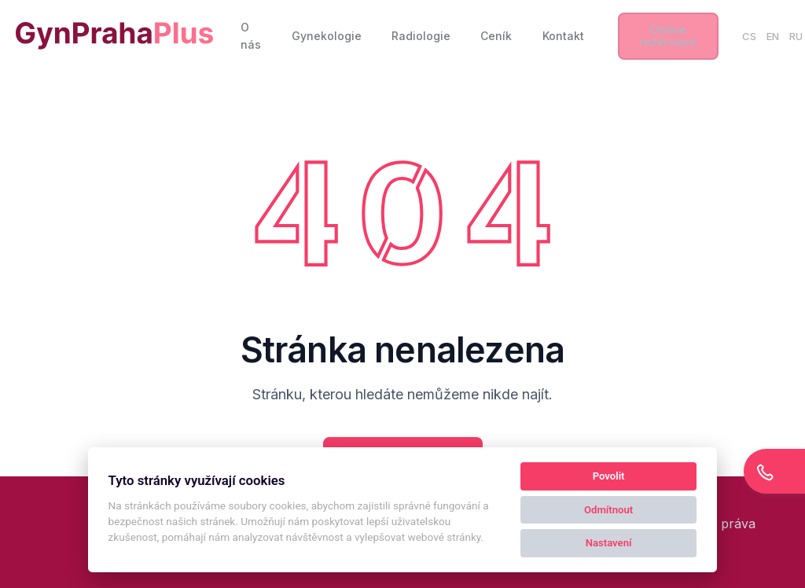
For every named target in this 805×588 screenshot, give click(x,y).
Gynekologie (327, 35)
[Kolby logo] (114, 36)
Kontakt (563, 35)
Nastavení (609, 543)
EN (772, 36)
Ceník (496, 35)
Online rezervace (668, 35)
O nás (251, 35)
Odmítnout (608, 510)
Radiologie (420, 35)
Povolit (609, 476)
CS (749, 36)
